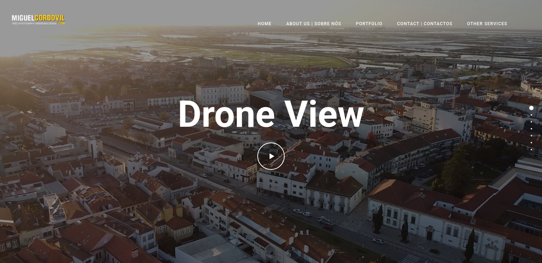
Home (265, 23)
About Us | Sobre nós (313, 23)
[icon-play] (271, 156)
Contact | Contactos (425, 23)
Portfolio (369, 23)
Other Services (487, 23)
